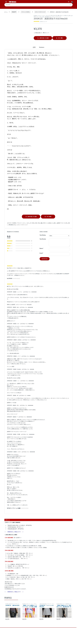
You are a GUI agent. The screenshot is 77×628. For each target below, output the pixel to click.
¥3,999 (35, 15)
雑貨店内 (67, 603)
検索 (70, 4)
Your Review (43, 239)
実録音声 (14, 12)
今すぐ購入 (60, 38)
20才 (54, 15)
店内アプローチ (11, 603)
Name (41, 248)
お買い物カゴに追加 (44, 38)
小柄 (40, 603)
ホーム (5, 12)
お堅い (69, 15)
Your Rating (42, 235)
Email (41, 253)
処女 (46, 603)
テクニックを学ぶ (26, 12)
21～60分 (51, 15)
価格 (58, 15)
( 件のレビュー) (43, 21)
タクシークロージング (40, 12)
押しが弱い (42, 16)
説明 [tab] (34, 47)
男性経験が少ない (48, 16)
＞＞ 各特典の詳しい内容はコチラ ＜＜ (14, 531)
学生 (56, 15)
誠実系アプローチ (61, 223)
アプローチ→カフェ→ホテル (42, 15)
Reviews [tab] (41, 47)
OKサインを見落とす (64, 15)
